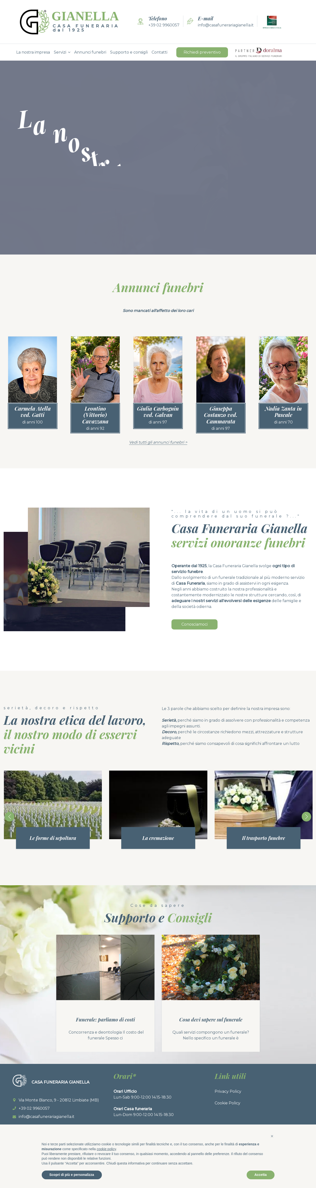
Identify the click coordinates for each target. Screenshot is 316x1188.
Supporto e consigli (129, 52)
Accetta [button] (260, 1175)
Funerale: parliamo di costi (105, 1019)
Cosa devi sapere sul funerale (210, 1019)
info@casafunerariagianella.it (226, 25)
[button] (272, 1136)
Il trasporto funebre (263, 838)
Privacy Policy (228, 1091)
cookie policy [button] (106, 1149)
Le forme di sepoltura (53, 838)
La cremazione (158, 838)
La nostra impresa (33, 52)
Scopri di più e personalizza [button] (71, 1175)
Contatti (159, 52)
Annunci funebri (90, 52)
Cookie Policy (227, 1103)
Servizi (60, 52)
